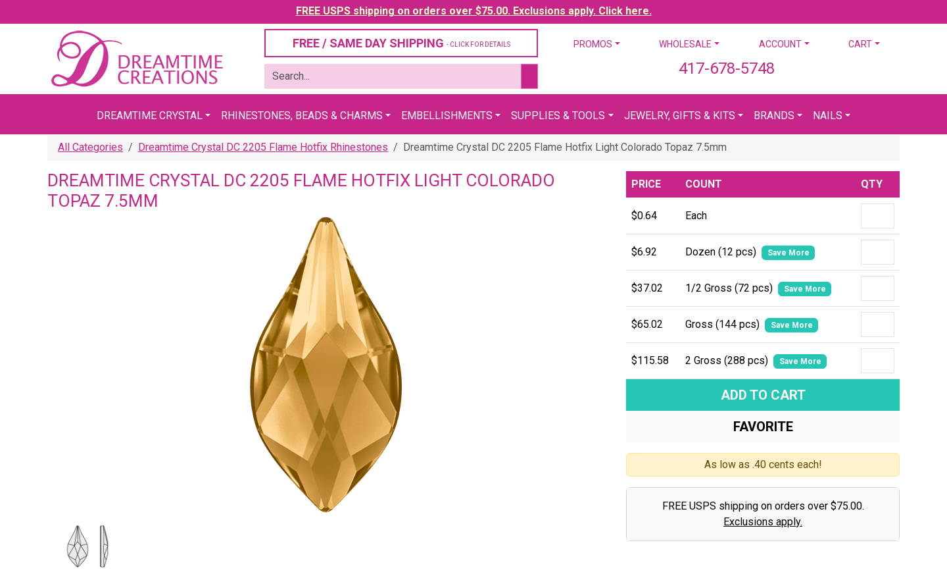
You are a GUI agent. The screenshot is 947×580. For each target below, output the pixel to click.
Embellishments (447, 115)
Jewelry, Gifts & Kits (679, 115)
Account (780, 44)
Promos (592, 44)
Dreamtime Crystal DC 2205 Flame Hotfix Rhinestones (263, 147)
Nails (827, 115)
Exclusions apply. (762, 521)
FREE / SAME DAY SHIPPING (401, 43)
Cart (860, 44)
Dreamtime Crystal (150, 115)
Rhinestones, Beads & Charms (302, 115)
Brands (774, 115)
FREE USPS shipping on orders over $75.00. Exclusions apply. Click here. (474, 11)
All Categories (90, 147)
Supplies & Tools (558, 115)
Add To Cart (763, 395)
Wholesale (685, 44)
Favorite (763, 427)
